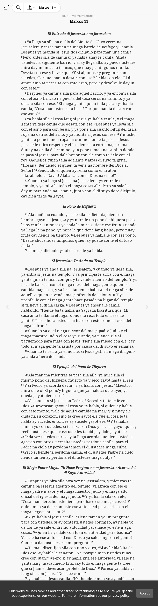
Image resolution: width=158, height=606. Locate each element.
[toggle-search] (18, 7)
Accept (145, 593)
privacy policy (118, 595)
